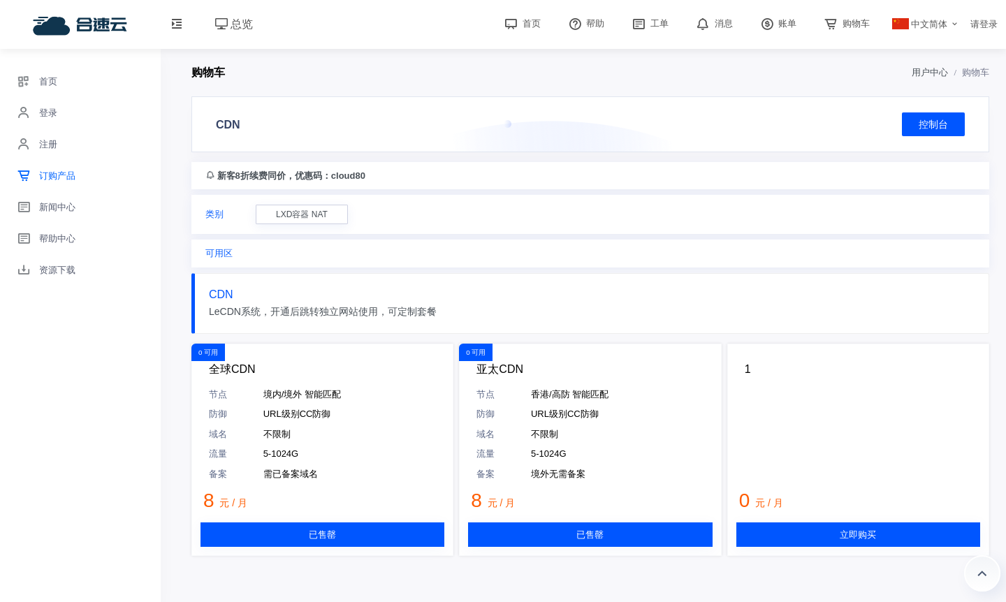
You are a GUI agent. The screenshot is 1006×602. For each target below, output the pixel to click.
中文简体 (920, 24)
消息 (713, 23)
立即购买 (858, 534)
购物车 (846, 23)
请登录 (984, 24)
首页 (521, 23)
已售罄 (322, 534)
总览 (234, 24)
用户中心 (930, 72)
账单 (777, 23)
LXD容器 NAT (302, 214)
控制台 (933, 124)
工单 (649, 23)
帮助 (585, 23)
